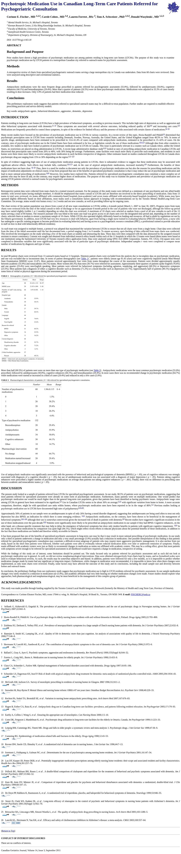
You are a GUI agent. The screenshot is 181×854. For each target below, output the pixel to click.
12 (105, 148)
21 (83, 516)
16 (68, 164)
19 (80, 508)
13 (70, 156)
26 (176, 525)
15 (73, 156)
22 (23, 519)
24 (25, 519)
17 (71, 164)
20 (82, 508)
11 (143, 142)
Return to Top (8, 831)
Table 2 (97, 370)
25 (45, 522)
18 (48, 173)
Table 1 (84, 258)
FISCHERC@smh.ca (140, 594)
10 (141, 142)
